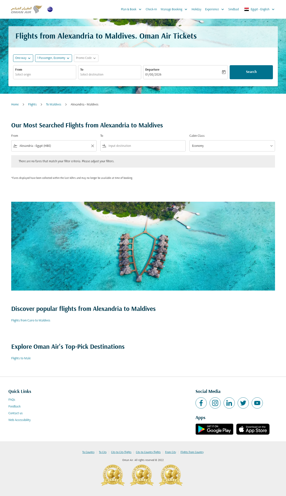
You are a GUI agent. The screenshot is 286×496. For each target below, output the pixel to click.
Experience (215, 9)
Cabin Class (197, 136)
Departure (152, 70)
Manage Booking (175, 9)
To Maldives (53, 104)
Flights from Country (192, 452)
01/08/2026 (153, 74)
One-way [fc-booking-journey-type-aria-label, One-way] (20, 58)
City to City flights (121, 452)
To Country (88, 452)
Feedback (14, 406)
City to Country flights (148, 452)
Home (15, 104)
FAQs (11, 400)
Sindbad (233, 9)
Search (251, 72)
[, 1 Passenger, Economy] (51, 58)
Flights (32, 104)
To (81, 70)
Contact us (15, 413)
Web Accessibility (19, 420)
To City (103, 452)
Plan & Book (132, 9)
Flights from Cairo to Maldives (30, 320)
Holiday (196, 9)
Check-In (151, 9)
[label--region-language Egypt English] (260, 9)
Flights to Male (21, 358)
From (18, 70)
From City (170, 452)
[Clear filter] (92, 145)
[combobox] (44, 74)
